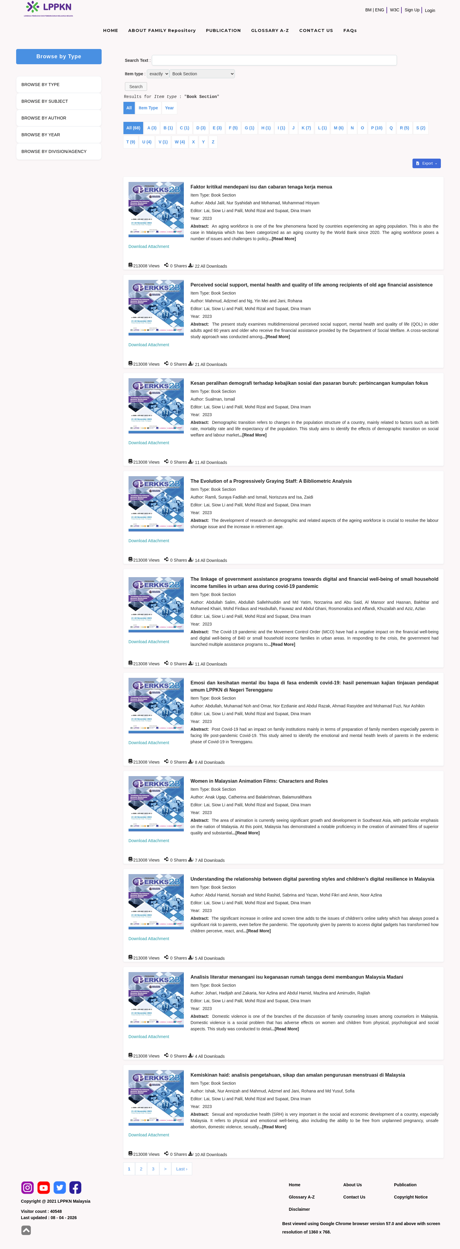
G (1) (249, 127)
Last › (181, 1168)
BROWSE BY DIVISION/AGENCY (54, 151)
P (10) (377, 127)
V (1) (163, 142)
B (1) (168, 127)
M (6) (339, 127)
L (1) (322, 127)
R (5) (404, 127)
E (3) (217, 127)
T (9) (130, 142)
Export (425, 163)
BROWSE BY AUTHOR (44, 118)
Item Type (148, 107)
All (129, 107)
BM (368, 9)
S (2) (420, 127)
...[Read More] (282, 238)
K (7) (306, 127)
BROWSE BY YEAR (41, 134)
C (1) (184, 127)
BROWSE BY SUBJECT (45, 101)
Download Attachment (149, 246)
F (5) (233, 127)
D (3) (201, 127)
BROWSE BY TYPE (41, 84)
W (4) (180, 142)
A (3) (152, 127)
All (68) (133, 127)
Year (169, 107)
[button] (136, 86)
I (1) (281, 127)
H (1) (266, 127)
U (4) (147, 142)
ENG (379, 9)
